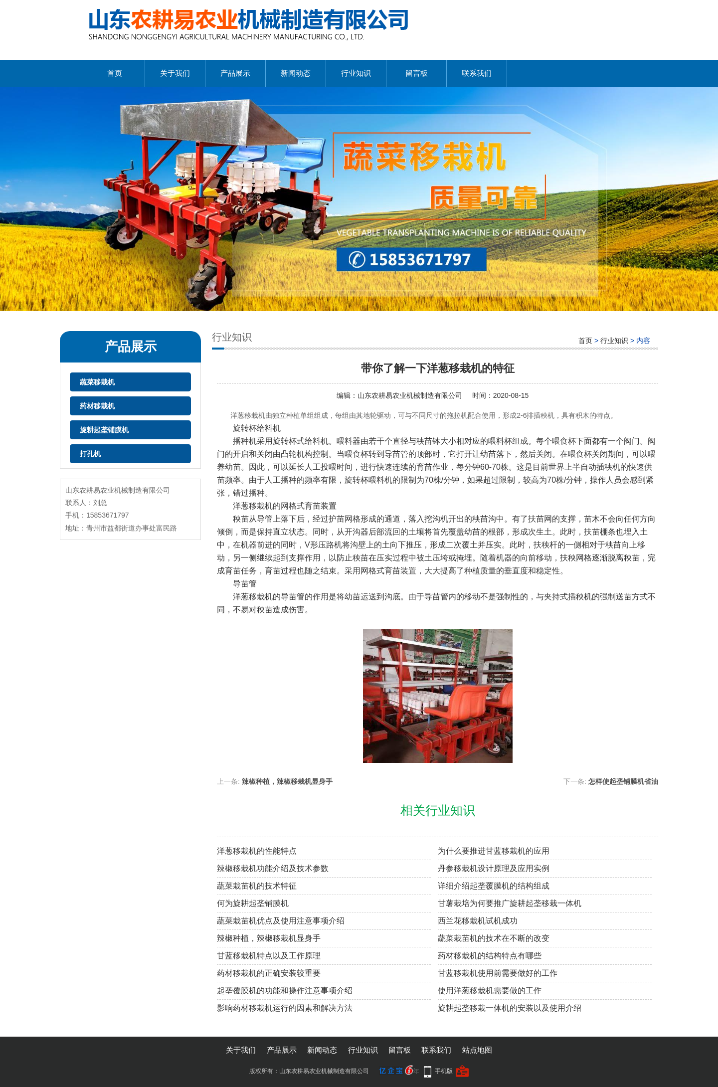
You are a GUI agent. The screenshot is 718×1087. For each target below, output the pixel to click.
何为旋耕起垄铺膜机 (253, 903)
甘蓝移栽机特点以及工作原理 (269, 955)
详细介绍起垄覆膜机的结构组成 (493, 886)
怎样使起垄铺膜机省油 (623, 781)
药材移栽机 (97, 406)
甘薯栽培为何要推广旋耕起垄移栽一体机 (509, 903)
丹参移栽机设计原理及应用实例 (493, 868)
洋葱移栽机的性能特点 (257, 851)
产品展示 (235, 73)
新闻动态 (296, 73)
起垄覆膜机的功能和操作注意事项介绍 (285, 990)
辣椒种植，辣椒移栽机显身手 (287, 781)
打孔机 (90, 454)
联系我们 (477, 73)
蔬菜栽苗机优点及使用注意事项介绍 (281, 920)
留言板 (416, 73)
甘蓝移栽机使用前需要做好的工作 (497, 973)
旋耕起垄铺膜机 (104, 430)
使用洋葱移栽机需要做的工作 (489, 990)
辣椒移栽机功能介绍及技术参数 (273, 868)
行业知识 (356, 73)
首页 (114, 73)
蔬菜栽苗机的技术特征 (257, 886)
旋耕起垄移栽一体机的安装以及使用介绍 (509, 1008)
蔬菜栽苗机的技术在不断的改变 (493, 938)
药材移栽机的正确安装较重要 (269, 973)
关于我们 (175, 73)
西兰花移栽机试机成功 (478, 920)
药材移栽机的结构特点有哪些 (489, 955)
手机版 (444, 1071)
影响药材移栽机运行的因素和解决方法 (285, 1008)
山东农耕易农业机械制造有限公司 (410, 395)
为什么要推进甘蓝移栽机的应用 (493, 851)
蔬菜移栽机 (97, 382)
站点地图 (477, 1050)
